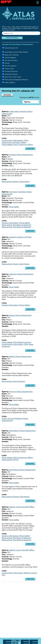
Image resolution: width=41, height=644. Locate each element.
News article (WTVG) (10, 460)
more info (30, 148)
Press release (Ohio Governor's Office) (17, 144)
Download (7, 95)
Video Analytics (8, 82)
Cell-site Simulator (9, 60)
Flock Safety (14, 207)
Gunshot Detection (10, 71)
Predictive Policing (9, 74)
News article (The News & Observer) (16, 225)
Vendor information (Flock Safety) (16, 223)
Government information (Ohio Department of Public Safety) (15, 141)
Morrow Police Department (21, 391)
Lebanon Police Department (21, 274)
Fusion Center (8, 68)
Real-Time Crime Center (11, 77)
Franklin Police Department (21, 155)
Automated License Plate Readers (15, 52)
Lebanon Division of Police (20, 237)
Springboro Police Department (22, 431)
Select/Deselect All (10, 48)
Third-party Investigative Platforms (15, 79)
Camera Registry (9, 57)
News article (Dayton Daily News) (16, 181)
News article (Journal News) (13, 381)
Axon (11, 165)
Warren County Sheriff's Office (21, 507)
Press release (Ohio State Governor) (16, 342)
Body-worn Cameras (10, 55)
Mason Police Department (20, 315)
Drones (6, 63)
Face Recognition (9, 66)
